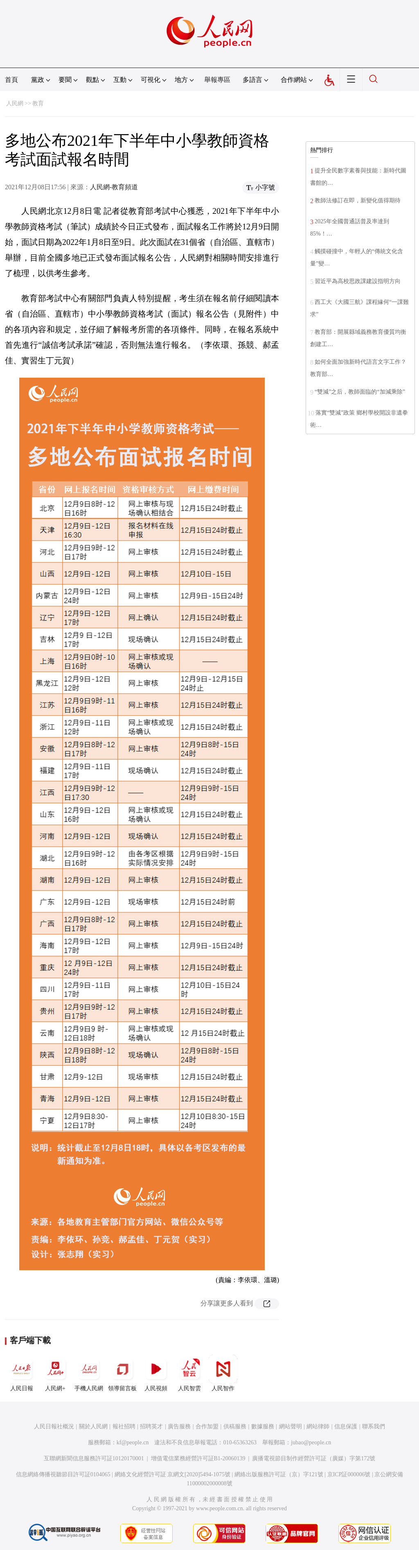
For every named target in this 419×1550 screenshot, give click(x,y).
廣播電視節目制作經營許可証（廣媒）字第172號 (313, 1458)
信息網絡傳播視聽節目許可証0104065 (63, 1474)
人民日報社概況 (54, 1426)
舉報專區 (217, 79)
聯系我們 (373, 1426)
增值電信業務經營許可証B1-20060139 (198, 1458)
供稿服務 (234, 1426)
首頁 (11, 79)
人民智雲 (189, 1373)
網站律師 (317, 1426)
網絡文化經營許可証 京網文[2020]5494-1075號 (173, 1474)
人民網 (14, 103)
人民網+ (55, 1373)
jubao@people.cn (311, 1442)
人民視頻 (156, 1373)
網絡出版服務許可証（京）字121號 (278, 1474)
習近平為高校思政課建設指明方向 (358, 281)
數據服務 (262, 1426)
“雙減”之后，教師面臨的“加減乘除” (360, 392)
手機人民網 (88, 1373)
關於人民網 (93, 1426)
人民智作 (223, 1373)
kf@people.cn (133, 1442)
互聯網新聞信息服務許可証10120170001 (94, 1458)
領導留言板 (122, 1373)
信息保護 (345, 1426)
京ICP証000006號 (349, 1474)
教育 (38, 103)
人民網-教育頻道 (114, 187)
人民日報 (21, 1373)
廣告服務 (179, 1426)
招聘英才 (151, 1426)
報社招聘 (124, 1426)
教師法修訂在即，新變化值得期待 (358, 200)
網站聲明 (290, 1426)
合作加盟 (207, 1426)
